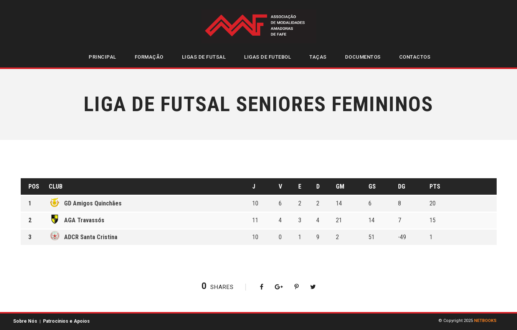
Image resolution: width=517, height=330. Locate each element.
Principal (102, 57)
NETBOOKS (485, 320)
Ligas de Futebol (267, 57)
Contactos (415, 57)
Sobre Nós (25, 321)
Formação (149, 57)
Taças (318, 57)
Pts (434, 186)
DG (401, 186)
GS (372, 186)
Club (56, 186)
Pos (33, 186)
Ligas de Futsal (204, 57)
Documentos (363, 57)
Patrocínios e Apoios (66, 321)
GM (340, 186)
